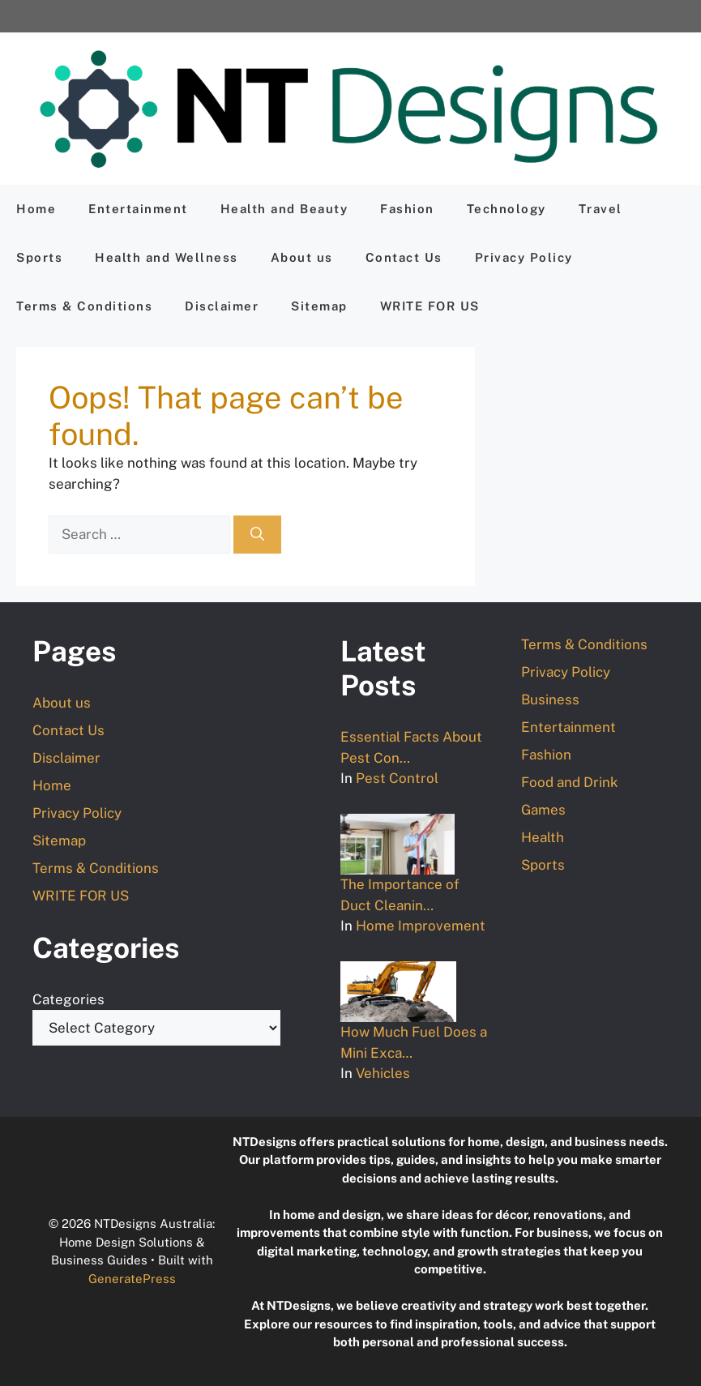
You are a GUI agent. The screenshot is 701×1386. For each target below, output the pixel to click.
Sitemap (319, 306)
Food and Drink (569, 782)
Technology (506, 209)
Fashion (407, 209)
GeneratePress (132, 1278)
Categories (68, 999)
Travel (600, 209)
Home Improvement (420, 926)
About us (302, 257)
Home (36, 209)
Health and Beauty (284, 209)
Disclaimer (222, 306)
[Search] (257, 534)
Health (542, 837)
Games (543, 810)
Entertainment (138, 209)
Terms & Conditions (84, 306)
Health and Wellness (166, 257)
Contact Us (403, 257)
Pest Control (397, 778)
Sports (39, 257)
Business (550, 699)
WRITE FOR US (430, 306)
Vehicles (383, 1073)
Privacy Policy (524, 257)
